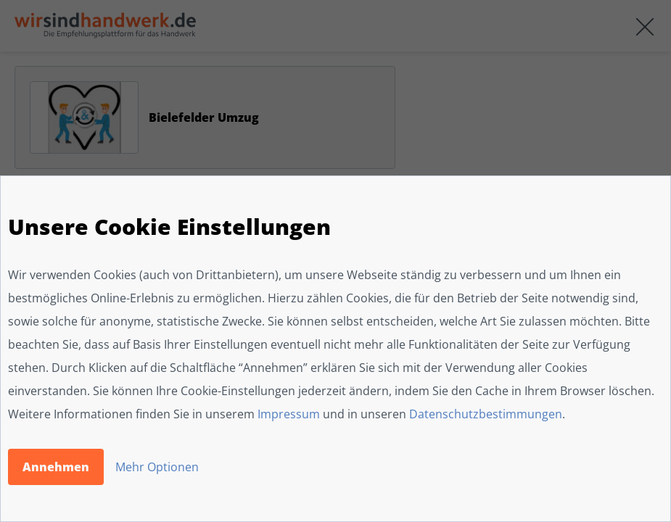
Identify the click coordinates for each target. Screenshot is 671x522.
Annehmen (55, 467)
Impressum (289, 414)
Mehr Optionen (157, 467)
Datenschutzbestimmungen (485, 414)
